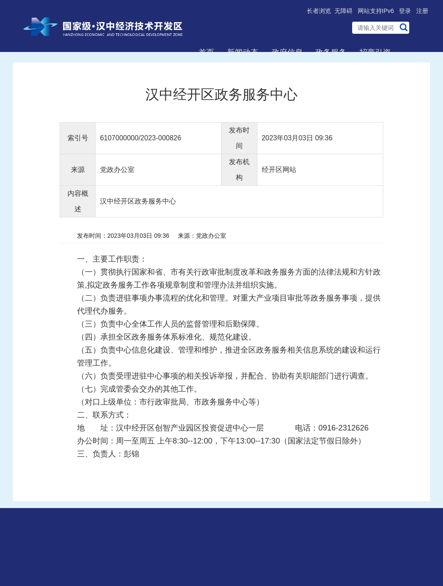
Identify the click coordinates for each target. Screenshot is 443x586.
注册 (422, 10)
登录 (405, 10)
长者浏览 (319, 10)
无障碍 (343, 10)
